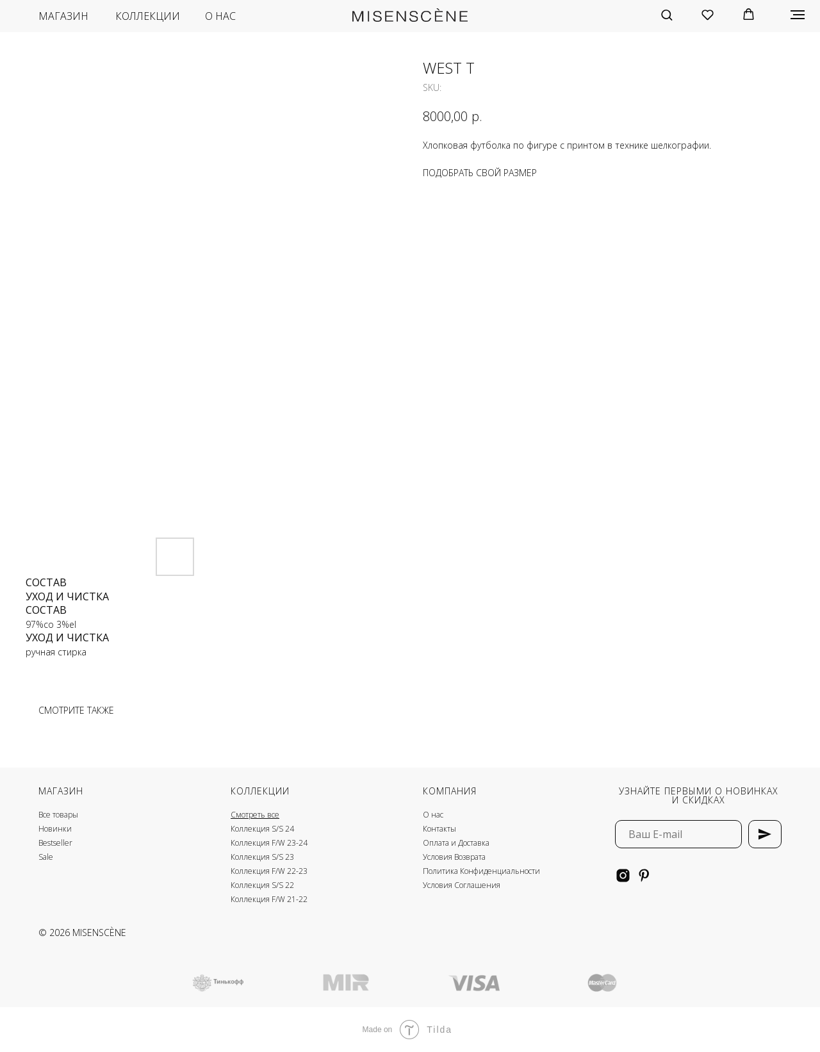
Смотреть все (255, 814)
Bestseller (55, 842)
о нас (220, 16)
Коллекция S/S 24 (262, 828)
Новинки (55, 828)
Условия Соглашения (461, 885)
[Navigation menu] (798, 14)
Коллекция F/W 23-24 (269, 842)
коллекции (147, 16)
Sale (45, 856)
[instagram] (623, 875)
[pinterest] (644, 875)
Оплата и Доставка (456, 842)
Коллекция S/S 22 (262, 885)
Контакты (439, 828)
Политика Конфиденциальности (481, 871)
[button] (666, 14)
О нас (433, 814)
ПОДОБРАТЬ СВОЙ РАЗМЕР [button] (480, 173)
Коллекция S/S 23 (262, 856)
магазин (63, 16)
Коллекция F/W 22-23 (269, 871)
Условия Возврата (454, 856)
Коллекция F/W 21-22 (269, 899)
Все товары (58, 814)
